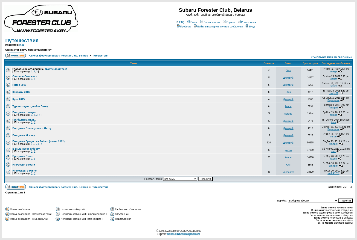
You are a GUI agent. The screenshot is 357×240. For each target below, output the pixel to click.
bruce (288, 106)
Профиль (184, 26)
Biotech (333, 79)
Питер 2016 (19, 84)
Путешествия (22, 40)
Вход (250, 26)
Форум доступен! (56, 69)
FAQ (180, 22)
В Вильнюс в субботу (26, 148)
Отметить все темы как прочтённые (331, 57)
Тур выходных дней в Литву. (30, 106)
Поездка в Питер (22, 156)
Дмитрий (288, 77)
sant (333, 151)
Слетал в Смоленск (24, 76)
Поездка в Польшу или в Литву (32, 128)
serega (333, 71)
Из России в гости (23, 164)
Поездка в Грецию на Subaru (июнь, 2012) (38, 141)
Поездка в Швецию (24, 112)
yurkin (333, 136)
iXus (21, 45)
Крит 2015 (18, 99)
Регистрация (247, 22)
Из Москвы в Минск (24, 170)
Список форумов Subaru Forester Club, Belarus (58, 55)
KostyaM (333, 93)
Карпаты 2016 (21, 92)
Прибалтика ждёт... (24, 119)
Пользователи (210, 22)
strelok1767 (334, 173)
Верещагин (334, 100)
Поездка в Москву (23, 135)
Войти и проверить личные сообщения (218, 26)
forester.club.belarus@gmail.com (183, 234)
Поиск (192, 22)
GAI (288, 164)
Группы (229, 22)
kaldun (333, 158)
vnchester (288, 172)
